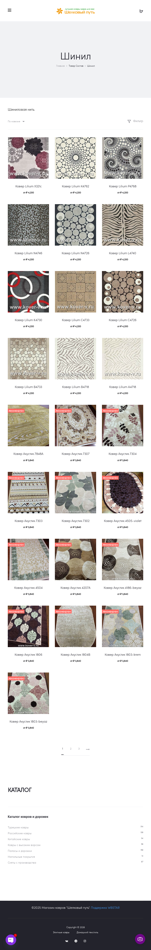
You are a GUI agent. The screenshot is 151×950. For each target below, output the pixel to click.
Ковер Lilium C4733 (75, 320)
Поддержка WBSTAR (105, 907)
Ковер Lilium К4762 (75, 186)
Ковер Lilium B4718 (75, 387)
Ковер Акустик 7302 (76, 521)
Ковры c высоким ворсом (24, 845)
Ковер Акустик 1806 (28, 654)
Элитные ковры (61, 932)
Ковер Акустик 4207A (75, 587)
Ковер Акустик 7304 (123, 454)
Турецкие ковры (18, 827)
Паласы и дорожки (20, 851)
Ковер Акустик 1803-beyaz (28, 721)
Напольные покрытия (21, 856)
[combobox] (16, 121)
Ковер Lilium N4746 (28, 253)
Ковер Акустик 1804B (75, 654)
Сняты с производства (22, 862)
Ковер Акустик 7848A (28, 454)
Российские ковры (20, 833)
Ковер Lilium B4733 (28, 387)
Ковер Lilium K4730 (28, 320)
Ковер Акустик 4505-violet (122, 521)
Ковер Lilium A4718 (122, 387)
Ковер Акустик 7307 (76, 454)
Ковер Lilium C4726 (122, 320)
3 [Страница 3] (79, 748)
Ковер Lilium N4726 (75, 253)
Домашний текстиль (87, 932)
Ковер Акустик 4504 (28, 587)
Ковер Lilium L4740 (122, 253)
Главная (60, 65)
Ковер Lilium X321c (28, 186)
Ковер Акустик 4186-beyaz (122, 587)
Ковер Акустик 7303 (28, 521)
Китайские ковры (19, 839)
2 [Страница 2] (70, 748)
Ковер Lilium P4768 (122, 186)
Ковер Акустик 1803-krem (123, 654)
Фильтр (135, 121)
